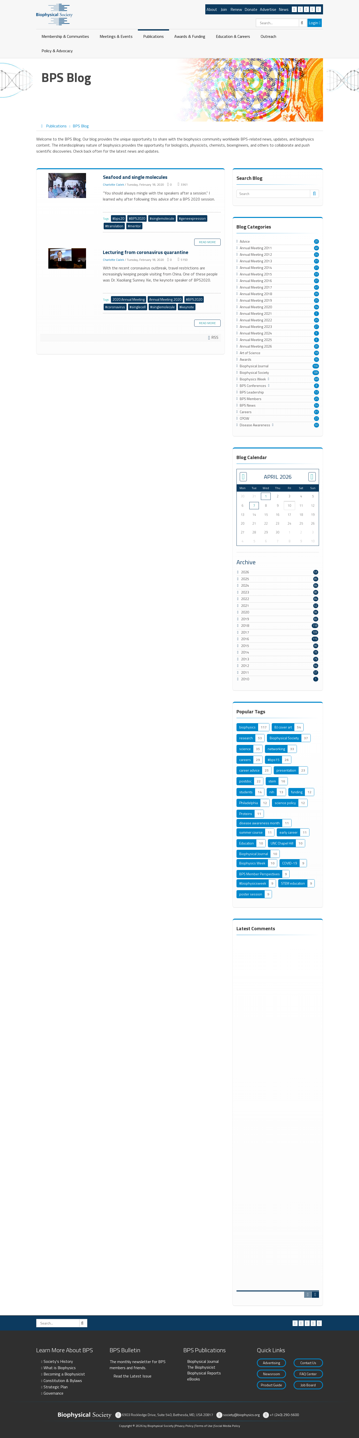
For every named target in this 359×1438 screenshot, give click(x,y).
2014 (245, 652)
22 (316, 418)
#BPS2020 (137, 218)
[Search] (281, 23)
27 (316, 327)
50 (316, 425)
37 (316, 281)
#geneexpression (192, 218)
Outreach (268, 36)
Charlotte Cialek (113, 184)
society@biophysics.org (241, 1414)
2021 (245, 605)
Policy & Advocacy (57, 51)
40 (316, 248)
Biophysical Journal (203, 1361)
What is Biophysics (60, 1368)
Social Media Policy (227, 1425)
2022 (245, 598)
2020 (245, 612)
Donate (251, 9)
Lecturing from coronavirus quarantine (67, 258)
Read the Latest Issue (132, 1376)
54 (316, 405)
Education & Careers (233, 36)
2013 (245, 659)
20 (316, 241)
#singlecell (138, 306)
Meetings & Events (116, 36)
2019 (245, 619)
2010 (245, 679)
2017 (245, 632)
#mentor (134, 226)
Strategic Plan (56, 1387)
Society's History (58, 1361)
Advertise (268, 9)
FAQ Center (308, 1373)
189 (315, 373)
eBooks (193, 1379)
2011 (245, 672)
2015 (245, 645)
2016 (245, 638)
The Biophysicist (201, 1367)
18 (316, 353)
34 (316, 254)
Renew (236, 9)
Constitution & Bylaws (63, 1380)
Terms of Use (204, 1425)
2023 (245, 592)
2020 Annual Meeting (128, 299)
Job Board (308, 1385)
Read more (207, 242)
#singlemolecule (162, 218)
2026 (245, 572)
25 (316, 300)
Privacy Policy (184, 1425)
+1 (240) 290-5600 (284, 1414)
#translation (114, 226)
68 (316, 379)
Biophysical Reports (204, 1373)
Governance (53, 1393)
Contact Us (308, 1362)
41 (316, 287)
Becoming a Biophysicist (64, 1374)
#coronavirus (115, 306)
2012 (245, 665)
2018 (245, 625)
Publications (153, 36)
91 (316, 412)
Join (224, 9)
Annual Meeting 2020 (165, 299)
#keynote (186, 306)
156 (315, 366)
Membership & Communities (65, 36)
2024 (245, 585)
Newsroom (271, 1373)
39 (316, 294)
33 (316, 274)
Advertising (271, 1362)
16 (316, 359)
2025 (245, 578)
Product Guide (271, 1385)
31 (316, 261)
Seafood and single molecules (67, 186)
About (212, 9)
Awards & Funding (189, 36)
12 (316, 392)
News (284, 9)
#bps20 (118, 218)
